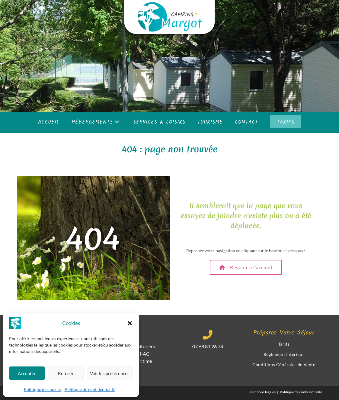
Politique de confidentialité (90, 389)
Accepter (27, 373)
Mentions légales (262, 392)
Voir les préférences (110, 373)
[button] (130, 323)
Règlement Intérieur (284, 354)
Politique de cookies (43, 389)
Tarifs (284, 344)
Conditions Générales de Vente (283, 364)
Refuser (66, 373)
